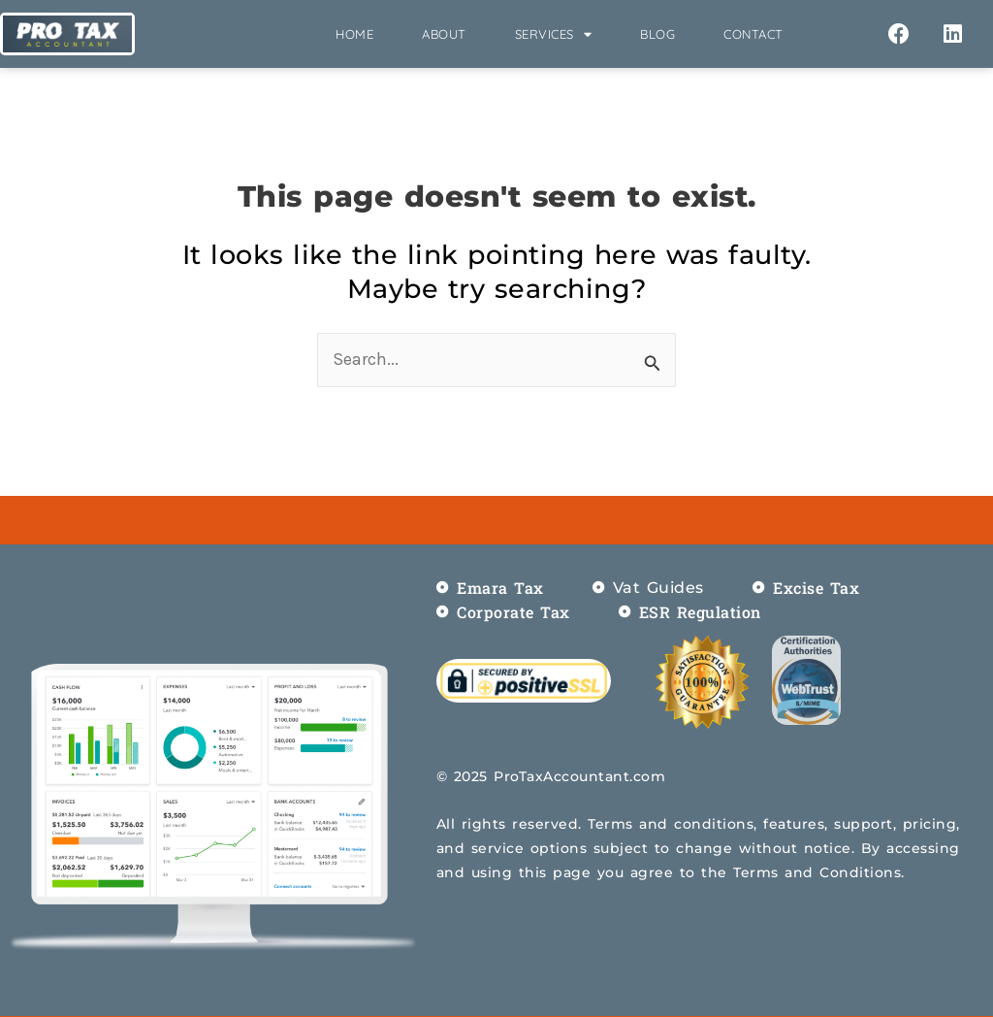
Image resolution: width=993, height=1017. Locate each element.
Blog (657, 34)
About (444, 34)
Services (554, 34)
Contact (753, 34)
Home (354, 34)
